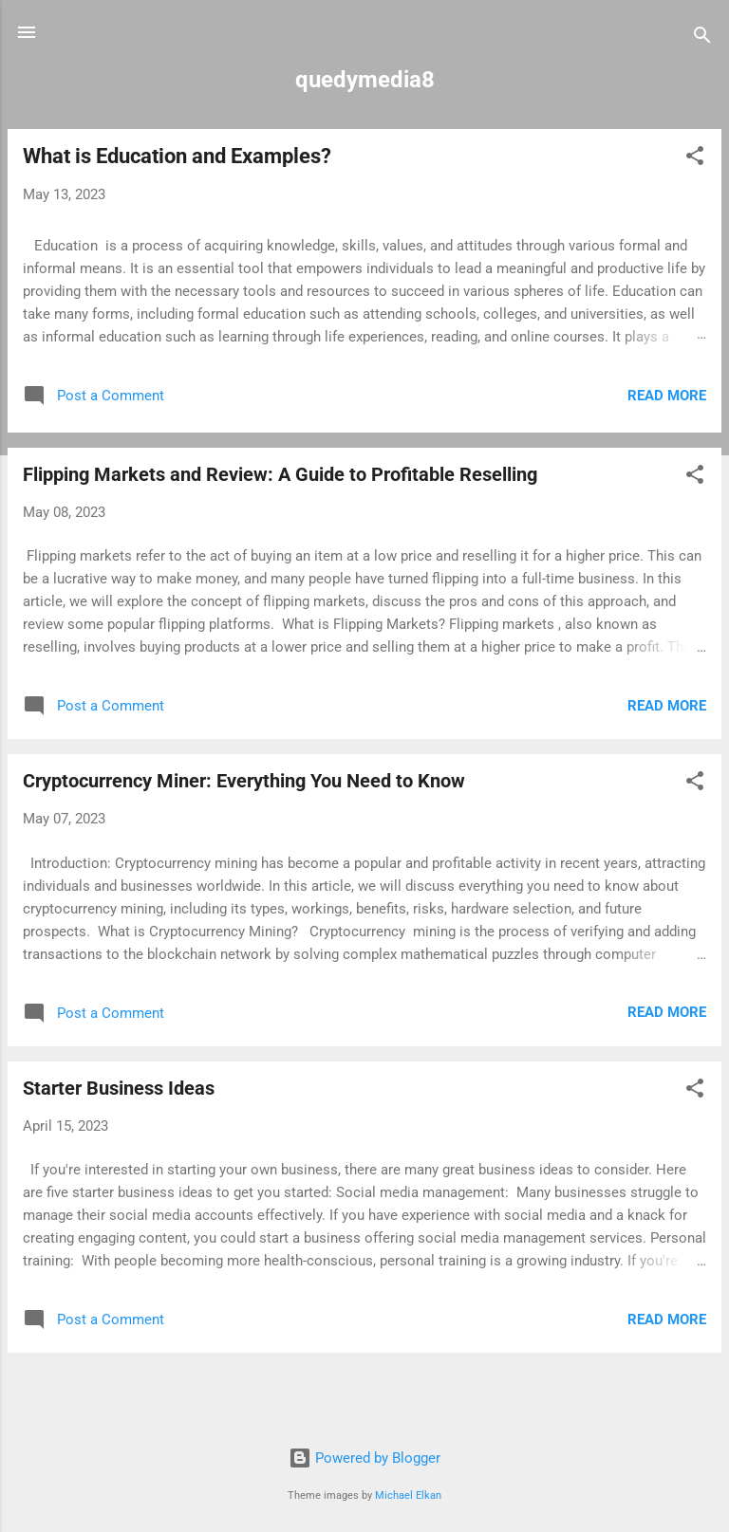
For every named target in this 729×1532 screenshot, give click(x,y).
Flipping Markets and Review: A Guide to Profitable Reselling (280, 474)
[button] (694, 159)
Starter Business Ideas (119, 1088)
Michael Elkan (408, 1495)
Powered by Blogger (364, 1458)
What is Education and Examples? (177, 156)
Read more (666, 395)
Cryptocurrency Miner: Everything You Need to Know (244, 780)
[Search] (702, 38)
